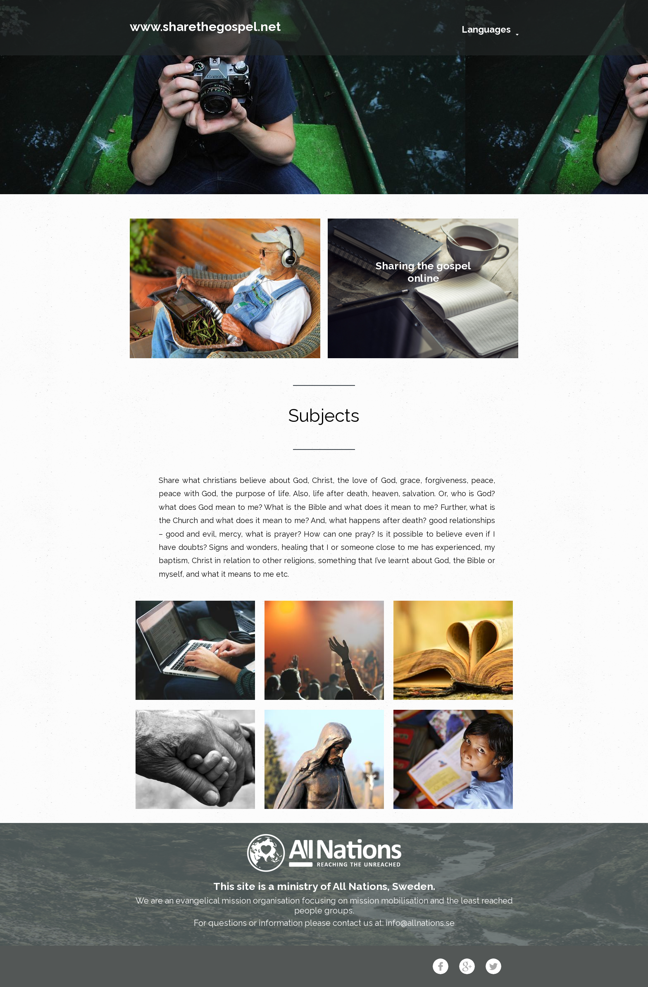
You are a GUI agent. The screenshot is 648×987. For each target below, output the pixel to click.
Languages (486, 29)
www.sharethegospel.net (205, 26)
